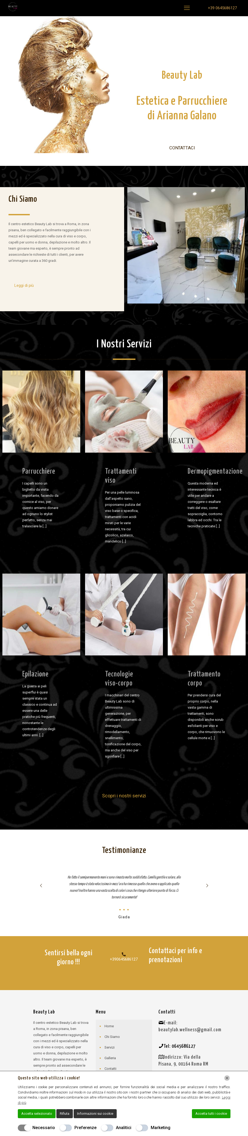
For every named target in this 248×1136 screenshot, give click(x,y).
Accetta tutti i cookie (211, 1114)
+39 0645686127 (222, 8)
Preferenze (85, 1127)
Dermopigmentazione (215, 471)
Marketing (160, 1127)
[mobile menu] (186, 7)
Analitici (123, 1127)
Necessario (43, 1127)
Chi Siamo (112, 1037)
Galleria (110, 1058)
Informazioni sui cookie (95, 1114)
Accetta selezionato (36, 1114)
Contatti (110, 1069)
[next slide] (207, 885)
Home (109, 1026)
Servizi (109, 1047)
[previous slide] (41, 885)
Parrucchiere (38, 471)
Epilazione (35, 674)
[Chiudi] (227, 1078)
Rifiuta (64, 1114)
